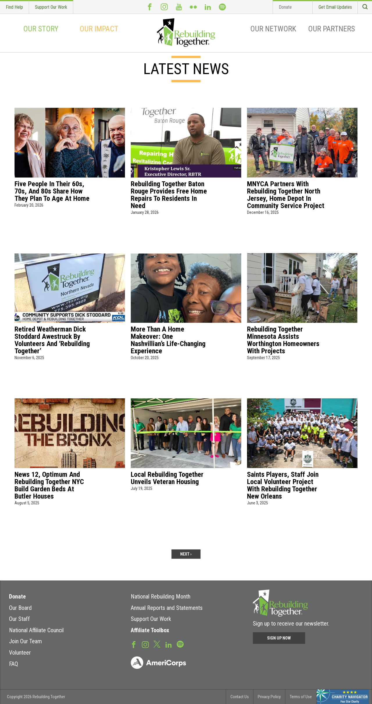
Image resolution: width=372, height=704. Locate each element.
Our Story (40, 28)
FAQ (13, 663)
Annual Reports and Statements (167, 607)
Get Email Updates (335, 7)
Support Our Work (51, 7)
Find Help (14, 7)
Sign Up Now (279, 638)
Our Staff (19, 618)
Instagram (164, 7)
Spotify (222, 7)
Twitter (157, 644)
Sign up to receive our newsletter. (291, 623)
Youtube (178, 7)
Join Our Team (25, 641)
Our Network (273, 28)
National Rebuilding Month (160, 596)
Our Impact (99, 28)
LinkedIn (208, 7)
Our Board (20, 607)
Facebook (149, 7)
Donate (285, 7)
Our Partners (331, 28)
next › (186, 554)
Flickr (193, 7)
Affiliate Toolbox (150, 630)
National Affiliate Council (36, 630)
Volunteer (20, 652)
